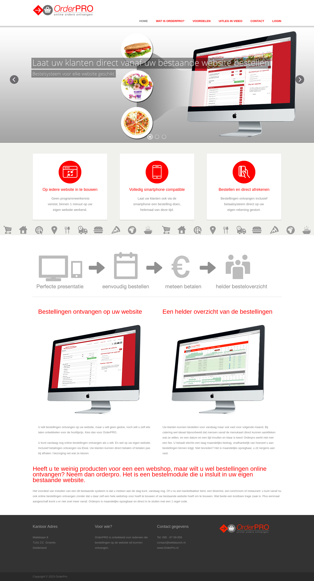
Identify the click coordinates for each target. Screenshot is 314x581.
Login (276, 21)
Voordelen (201, 21)
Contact (257, 21)
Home (143, 21)
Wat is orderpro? (170, 21)
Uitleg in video (230, 21)
